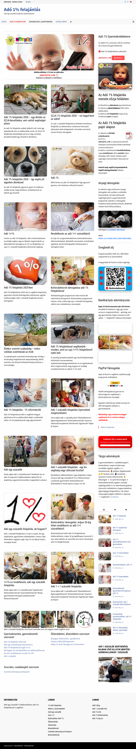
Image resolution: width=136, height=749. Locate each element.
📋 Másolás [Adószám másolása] (118, 58)
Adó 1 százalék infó (99, 709)
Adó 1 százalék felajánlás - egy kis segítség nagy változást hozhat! (69, 469)
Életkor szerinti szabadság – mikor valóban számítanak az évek (22, 350)
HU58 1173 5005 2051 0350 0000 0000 (114, 238)
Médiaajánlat (28, 746)
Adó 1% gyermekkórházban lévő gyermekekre (122, 541)
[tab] (104, 510)
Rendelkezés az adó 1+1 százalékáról (70, 233)
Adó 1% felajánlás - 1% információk (22, 409)
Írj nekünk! (114, 497)
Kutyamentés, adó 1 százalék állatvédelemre (122, 603)
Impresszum (8, 746)
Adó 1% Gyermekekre (120, 576)
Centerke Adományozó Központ (16, 672)
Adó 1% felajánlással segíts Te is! (17, 647)
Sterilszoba (52, 725)
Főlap (4, 22)
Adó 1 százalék (10, 656)
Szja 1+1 (51, 715)
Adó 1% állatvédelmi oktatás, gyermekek (120, 629)
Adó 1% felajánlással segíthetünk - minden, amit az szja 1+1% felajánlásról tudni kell (71, 349)
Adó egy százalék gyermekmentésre (18, 644)
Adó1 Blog (96, 705)
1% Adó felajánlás (54, 705)
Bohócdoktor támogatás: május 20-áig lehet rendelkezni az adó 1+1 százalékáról (71, 525)
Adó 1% (55, 177)
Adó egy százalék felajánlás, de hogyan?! (25, 529)
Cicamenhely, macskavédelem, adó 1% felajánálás (122, 616)
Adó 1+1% (9, 233)
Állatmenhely (53, 722)
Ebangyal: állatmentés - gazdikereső (65, 638)
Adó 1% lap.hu (97, 718)
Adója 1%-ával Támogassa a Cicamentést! (67, 644)
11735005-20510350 (116, 230)
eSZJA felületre (114, 108)
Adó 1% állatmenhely (100, 715)
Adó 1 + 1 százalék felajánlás (66, 586)
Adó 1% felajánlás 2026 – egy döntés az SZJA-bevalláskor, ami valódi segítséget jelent (25, 120)
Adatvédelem (18, 746)
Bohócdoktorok (53, 735)
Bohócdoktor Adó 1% (56, 718)
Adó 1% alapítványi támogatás (120, 528)
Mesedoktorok (53, 728)
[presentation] (104, 510)
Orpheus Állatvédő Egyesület (62, 641)
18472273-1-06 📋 (49, 75)
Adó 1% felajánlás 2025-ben (18, 287)
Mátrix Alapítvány (107, 427)
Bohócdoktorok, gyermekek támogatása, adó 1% (122, 590)
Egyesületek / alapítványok (40, 22)
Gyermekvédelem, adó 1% (122, 565)
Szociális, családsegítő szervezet (21, 667)
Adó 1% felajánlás (22, 9)
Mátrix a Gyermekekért (56, 709)
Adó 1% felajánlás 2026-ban (15, 642)
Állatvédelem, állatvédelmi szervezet (70, 633)
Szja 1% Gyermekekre (121, 553)
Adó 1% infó (96, 712)
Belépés (28, 2)
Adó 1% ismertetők (18, 22)
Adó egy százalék (13, 469)
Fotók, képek (61, 22)
